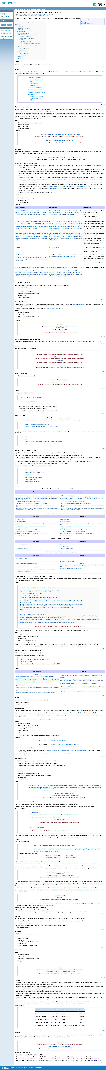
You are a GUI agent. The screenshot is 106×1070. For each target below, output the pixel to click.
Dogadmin (39, 14)
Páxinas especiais (6, 35)
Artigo (17, 9)
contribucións (49, 14)
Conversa (44, 14)
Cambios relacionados (7, 33)
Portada (83, 21)
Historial (39, 9)
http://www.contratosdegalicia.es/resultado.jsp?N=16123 (58, 605)
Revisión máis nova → (41, 15)
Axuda (3, 18)
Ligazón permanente (6, 38)
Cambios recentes (6, 14)
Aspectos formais (84, 22)
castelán (92, 1)
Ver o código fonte (31, 9)
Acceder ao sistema (101, 1)
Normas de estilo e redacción (87, 23)
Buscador (3, 20)
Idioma (44, 9)
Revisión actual (31, 15)
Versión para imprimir (7, 36)
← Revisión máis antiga (22, 15)
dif (16, 15)
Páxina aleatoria (5, 16)
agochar (32, 22)
